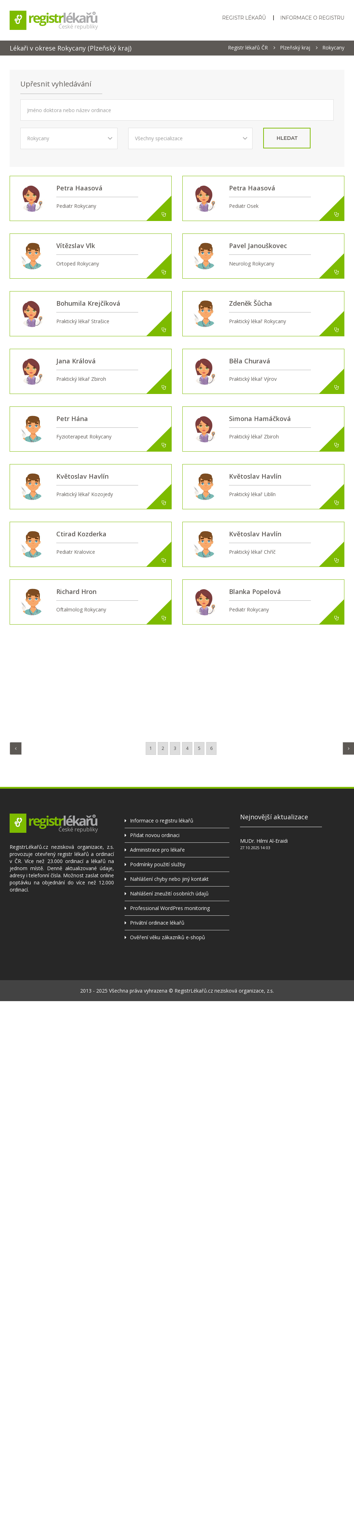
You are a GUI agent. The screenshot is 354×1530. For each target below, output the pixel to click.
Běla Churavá (249, 361)
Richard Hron (76, 591)
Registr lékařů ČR (248, 47)
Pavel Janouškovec (258, 245)
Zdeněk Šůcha (250, 303)
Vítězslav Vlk (75, 245)
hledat (286, 138)
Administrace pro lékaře (157, 849)
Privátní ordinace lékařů (157, 922)
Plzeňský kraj (295, 47)
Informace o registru (312, 18)
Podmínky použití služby (157, 864)
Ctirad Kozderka (81, 534)
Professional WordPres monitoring (170, 908)
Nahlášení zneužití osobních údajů (169, 893)
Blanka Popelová (255, 591)
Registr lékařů (244, 18)
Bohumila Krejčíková (88, 303)
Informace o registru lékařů (161, 820)
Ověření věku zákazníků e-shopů (167, 937)
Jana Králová (76, 361)
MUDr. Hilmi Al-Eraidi (264, 841)
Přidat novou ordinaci (154, 835)
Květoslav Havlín (82, 476)
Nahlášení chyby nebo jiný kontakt (169, 879)
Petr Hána (72, 418)
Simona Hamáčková (260, 418)
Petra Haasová (79, 188)
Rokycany (333, 47)
